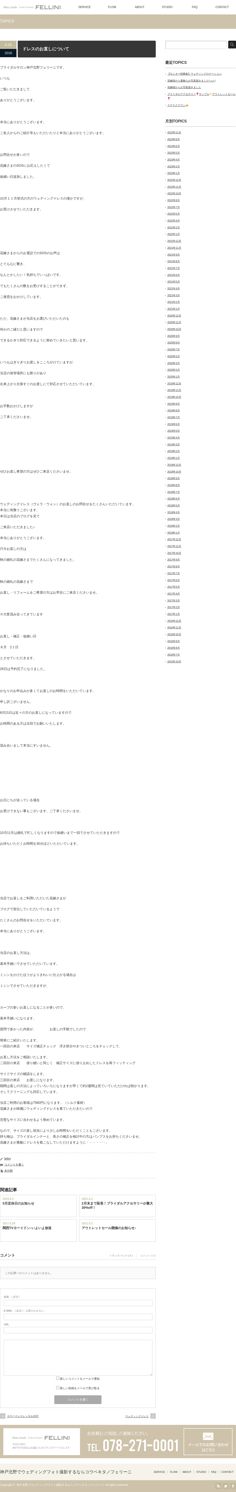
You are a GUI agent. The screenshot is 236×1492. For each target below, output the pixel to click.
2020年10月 (174, 329)
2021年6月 (173, 275)
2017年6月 (173, 580)
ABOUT (139, 7)
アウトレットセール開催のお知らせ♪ (109, 1228)
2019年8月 (173, 410)
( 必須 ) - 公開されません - (24, 1310)
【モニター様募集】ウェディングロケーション (194, 73)
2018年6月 (173, 498)
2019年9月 (173, 403)
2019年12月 (174, 383)
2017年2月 (173, 607)
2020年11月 (174, 322)
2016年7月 (173, 654)
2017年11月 (174, 546)
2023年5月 (173, 152)
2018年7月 (173, 492)
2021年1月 (173, 308)
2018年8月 (173, 485)
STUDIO (167, 7)
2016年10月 (174, 634)
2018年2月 (173, 525)
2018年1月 (173, 532)
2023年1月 (173, 173)
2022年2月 (173, 227)
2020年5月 (173, 356)
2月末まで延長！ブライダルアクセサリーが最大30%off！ (117, 1205)
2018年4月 (173, 512)
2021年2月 (173, 301)
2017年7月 (173, 573)
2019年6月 (173, 424)
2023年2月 (173, 166)
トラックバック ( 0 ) (121, 1255)
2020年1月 (173, 376)
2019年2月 (173, 451)
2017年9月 (173, 559)
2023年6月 (173, 146)
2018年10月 (174, 471)
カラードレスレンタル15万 (22, 1416)
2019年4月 (173, 437)
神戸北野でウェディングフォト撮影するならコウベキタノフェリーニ (66, 1472)
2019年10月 (174, 397)
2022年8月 (173, 200)
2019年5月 (173, 430)
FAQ (195, 7)
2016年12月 (174, 620)
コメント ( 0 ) (148, 1255)
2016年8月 (173, 647)
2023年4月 (173, 159)
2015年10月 (174, 661)
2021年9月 (173, 254)
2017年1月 (173, 614)
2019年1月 (173, 458)
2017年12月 (174, 539)
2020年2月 (173, 369)
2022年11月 (174, 186)
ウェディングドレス (137, 1416)
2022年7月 (173, 207)
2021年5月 (173, 281)
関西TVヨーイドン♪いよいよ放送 (27, 1228)
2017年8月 (173, 566)
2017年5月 (173, 586)
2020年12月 (174, 315)
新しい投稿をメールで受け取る (80, 1388)
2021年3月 (173, 295)
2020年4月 (173, 363)
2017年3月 (173, 600)
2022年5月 (173, 213)
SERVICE (84, 7)
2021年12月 (174, 240)
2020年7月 (173, 349)
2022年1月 (173, 234)
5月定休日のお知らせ (18, 1203)
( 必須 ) (12, 1296)
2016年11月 (174, 627)
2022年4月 (173, 220)
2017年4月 (173, 593)
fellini (7, 1158)
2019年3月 (173, 444)
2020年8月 (173, 342)
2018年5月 (173, 505)
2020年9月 (173, 336)
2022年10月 (174, 193)
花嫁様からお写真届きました (184, 87)
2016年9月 (173, 641)
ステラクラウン (177, 105)
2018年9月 (173, 478)
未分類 (8, 1170)
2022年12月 (174, 179)
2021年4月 (173, 288)
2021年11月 (174, 247)
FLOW (112, 7)
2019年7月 (173, 417)
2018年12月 (174, 464)
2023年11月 (174, 132)
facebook (233, 1486)
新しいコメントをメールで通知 (80, 1378)
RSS (218, 1486)
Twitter (226, 1486)
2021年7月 (173, 268)
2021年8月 (173, 261)
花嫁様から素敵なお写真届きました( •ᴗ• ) (191, 80)
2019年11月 (174, 390)
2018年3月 (173, 519)
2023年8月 (173, 139)
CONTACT (222, 7)
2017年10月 (174, 553)
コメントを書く (14, 1164)
